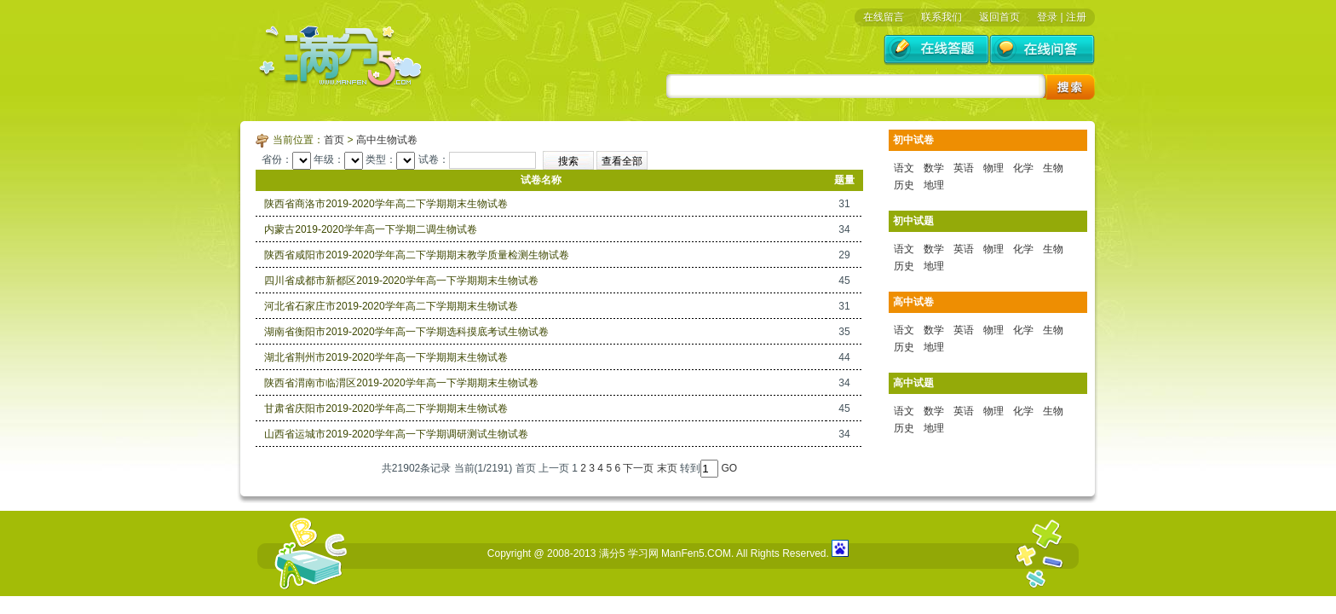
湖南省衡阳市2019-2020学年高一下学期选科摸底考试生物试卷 (406, 332)
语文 (904, 168)
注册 (1076, 17)
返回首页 (999, 17)
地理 (934, 185)
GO (729, 468)
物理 (993, 168)
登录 (1047, 17)
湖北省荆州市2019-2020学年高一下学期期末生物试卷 (385, 357)
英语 (963, 168)
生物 (1053, 168)
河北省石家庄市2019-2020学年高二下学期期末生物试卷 (390, 306)
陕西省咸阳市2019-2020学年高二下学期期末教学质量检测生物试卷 (416, 255)
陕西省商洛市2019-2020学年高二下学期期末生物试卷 (385, 204)
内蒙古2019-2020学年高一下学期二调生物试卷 (370, 229)
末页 (667, 468)
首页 (334, 140)
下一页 (638, 468)
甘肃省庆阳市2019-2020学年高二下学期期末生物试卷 (385, 408)
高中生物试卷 (387, 140)
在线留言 (883, 17)
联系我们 (941, 17)
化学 (1023, 168)
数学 (934, 168)
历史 (904, 185)
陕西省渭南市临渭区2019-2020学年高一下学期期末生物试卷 (401, 383)
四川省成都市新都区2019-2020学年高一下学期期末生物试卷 (401, 281)
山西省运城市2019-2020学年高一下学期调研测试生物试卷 (395, 434)
